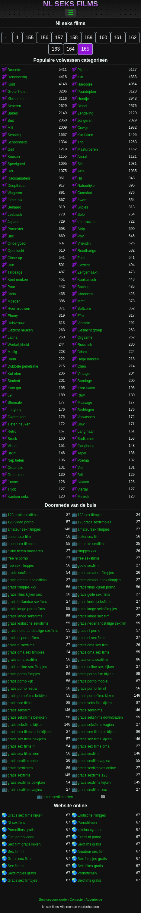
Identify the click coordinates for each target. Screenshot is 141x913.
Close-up (15, 258)
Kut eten (14, 374)
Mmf (81, 301)
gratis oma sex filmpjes (26, 652)
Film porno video (21, 837)
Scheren (14, 106)
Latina (13, 337)
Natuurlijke (86, 186)
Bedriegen (86, 410)
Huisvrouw (16, 323)
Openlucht (16, 251)
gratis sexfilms (19, 775)
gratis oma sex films (94, 652)
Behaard (14, 207)
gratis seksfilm (19, 710)
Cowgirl (84, 128)
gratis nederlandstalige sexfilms (33, 631)
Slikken (83, 482)
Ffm (81, 316)
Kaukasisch (87, 280)
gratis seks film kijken (95, 703)
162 (133, 37)
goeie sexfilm (88, 565)
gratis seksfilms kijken (25, 725)
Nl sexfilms (16, 822)
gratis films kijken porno (96, 587)
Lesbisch (15, 214)
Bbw (81, 424)
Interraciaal (86, 222)
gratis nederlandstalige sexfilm (102, 623)
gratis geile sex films (94, 594)
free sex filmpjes (21, 565)
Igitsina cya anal (91, 830)
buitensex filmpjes (22, 544)
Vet (80, 468)
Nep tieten (16, 460)
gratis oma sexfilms (93, 659)
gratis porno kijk (20, 681)
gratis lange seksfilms (25, 616)
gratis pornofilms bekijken (28, 696)
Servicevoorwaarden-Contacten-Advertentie (70, 899)
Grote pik (15, 200)
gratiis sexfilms (19, 573)
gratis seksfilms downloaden (100, 717)
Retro (12, 431)
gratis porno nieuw (22, 688)
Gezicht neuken (20, 330)
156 (44, 37)
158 (74, 37)
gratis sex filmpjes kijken (97, 732)
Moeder (14, 301)
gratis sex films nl (21, 746)
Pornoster (15, 229)
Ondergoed (17, 243)
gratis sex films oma (94, 746)
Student (14, 381)
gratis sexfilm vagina (94, 761)
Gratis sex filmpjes (22, 880)
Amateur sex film (91, 851)
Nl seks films (70, 4)
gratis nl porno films (23, 638)
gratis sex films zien (23, 753)
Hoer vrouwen (19, 308)
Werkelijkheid (18, 345)
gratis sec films (19, 703)
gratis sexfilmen (20, 768)
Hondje (83, 99)
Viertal (83, 489)
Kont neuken (18, 280)
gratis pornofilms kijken (96, 696)
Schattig (14, 135)
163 (56, 49)
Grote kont (16, 475)
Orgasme (85, 337)
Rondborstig (17, 77)
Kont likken (86, 388)
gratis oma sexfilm (22, 659)
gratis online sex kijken (96, 667)
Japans (13, 222)
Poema (83, 460)
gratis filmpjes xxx (22, 587)
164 (70, 49)
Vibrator (84, 323)
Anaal (82, 157)
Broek (12, 439)
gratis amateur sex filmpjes (99, 580)
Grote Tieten (17, 91)
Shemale (15, 402)
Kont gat (14, 388)
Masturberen (88, 149)
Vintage (84, 374)
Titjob (12, 489)
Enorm (13, 482)
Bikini (12, 453)
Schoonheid (17, 142)
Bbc (11, 236)
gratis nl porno (89, 631)
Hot (10, 171)
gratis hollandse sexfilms (27, 602)
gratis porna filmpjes (24, 674)
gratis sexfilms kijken (94, 782)
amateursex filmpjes (94, 529)
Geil (11, 149)
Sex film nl (16, 851)
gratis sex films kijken (95, 739)
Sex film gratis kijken (24, 844)
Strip (81, 229)
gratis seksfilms (90, 710)
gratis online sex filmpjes (27, 667)
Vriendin (84, 243)
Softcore (84, 308)
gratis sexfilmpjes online (97, 768)
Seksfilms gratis (90, 866)
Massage (85, 402)
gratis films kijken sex (25, 594)
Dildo (12, 294)
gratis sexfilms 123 (92, 775)
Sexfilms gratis (89, 844)
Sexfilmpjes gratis (22, 873)
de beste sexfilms (92, 544)
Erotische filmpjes (92, 815)
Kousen (14, 157)
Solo (81, 214)
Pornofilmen (87, 822)
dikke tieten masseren (25, 551)
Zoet (81, 258)
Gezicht (84, 265)
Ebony (13, 316)
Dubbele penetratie (23, 366)
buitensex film (89, 537)
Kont (11, 84)
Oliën (82, 366)
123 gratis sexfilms (22, 515)
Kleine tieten (17, 99)
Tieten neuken (19, 424)
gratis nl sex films (91, 638)
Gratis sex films (20, 859)
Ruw (81, 395)
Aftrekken (85, 294)
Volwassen (86, 417)
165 (85, 49)
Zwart (82, 200)
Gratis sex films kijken (25, 815)
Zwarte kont (17, 417)
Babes (13, 113)
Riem (12, 359)
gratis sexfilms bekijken (26, 782)
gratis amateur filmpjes (96, 573)
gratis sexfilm (88, 753)
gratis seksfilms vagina (96, 725)
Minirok (83, 496)
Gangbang (86, 446)
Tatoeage (15, 272)
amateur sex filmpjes (24, 529)
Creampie (15, 468)
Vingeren (15, 193)
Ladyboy (14, 410)
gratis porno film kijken (96, 674)
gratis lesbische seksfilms (28, 623)
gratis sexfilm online (23, 761)
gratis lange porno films (26, 609)
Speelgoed (16, 164)
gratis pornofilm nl (92, 688)
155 (30, 37)
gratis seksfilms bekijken (27, 717)
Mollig (12, 352)
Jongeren (85, 120)
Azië (81, 171)
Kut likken (85, 135)
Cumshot (85, 193)
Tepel (82, 453)
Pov (81, 236)
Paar (11, 287)
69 (9, 395)
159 (89, 37)
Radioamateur (19, 178)
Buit (11, 120)
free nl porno (18, 558)
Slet (81, 164)
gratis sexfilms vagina (25, 790)
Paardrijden (87, 91)
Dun (11, 265)
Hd (80, 178)
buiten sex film (19, 537)
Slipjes (83, 207)
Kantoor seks (18, 496)
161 (118, 37)
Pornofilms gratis (21, 830)
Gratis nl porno (89, 837)
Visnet (13, 446)
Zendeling (86, 113)
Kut (80, 77)
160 (103, 37)
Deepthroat (16, 186)
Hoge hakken (88, 359)
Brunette (14, 70)
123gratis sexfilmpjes (94, 522)
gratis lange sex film (94, 616)
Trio (81, 142)
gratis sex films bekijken (27, 739)
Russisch (85, 345)
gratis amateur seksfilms (27, 580)
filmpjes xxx (87, 551)
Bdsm (82, 352)
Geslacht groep (90, 330)
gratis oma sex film (93, 645)
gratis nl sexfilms (21, 645)
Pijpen (83, 70)
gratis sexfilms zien (58, 797)
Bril (80, 475)
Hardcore (85, 84)
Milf (10, 128)
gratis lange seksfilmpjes (97, 609)
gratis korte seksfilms (94, 602)
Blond (82, 106)
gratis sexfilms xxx (92, 790)
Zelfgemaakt (88, 272)
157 (59, 37)
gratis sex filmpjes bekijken (29, 732)
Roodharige (87, 251)
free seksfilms (89, 558)
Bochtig (84, 287)
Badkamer (86, 439)
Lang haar (86, 431)
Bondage (85, 381)
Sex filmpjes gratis (92, 859)
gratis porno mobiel (93, 681)
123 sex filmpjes (91, 515)
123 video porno (21, 522)
